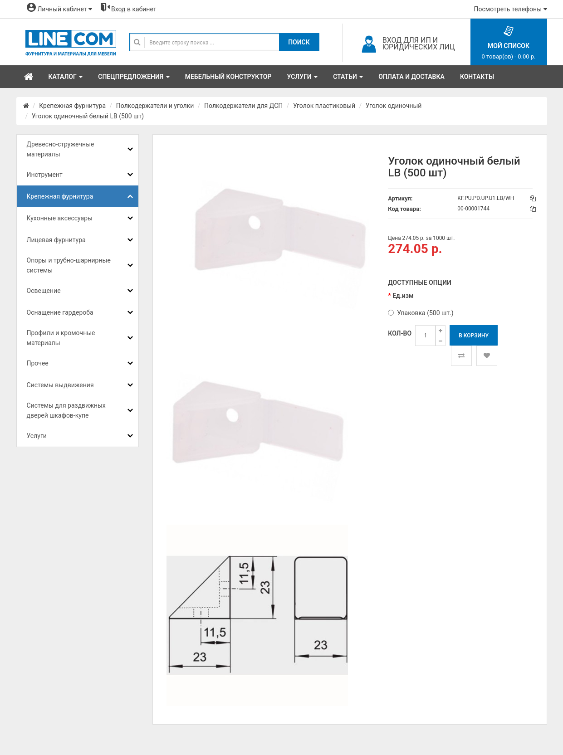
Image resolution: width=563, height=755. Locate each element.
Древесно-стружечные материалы (60, 149)
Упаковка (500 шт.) (420, 313)
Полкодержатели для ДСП (243, 105)
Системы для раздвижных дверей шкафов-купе (66, 410)
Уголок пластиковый (324, 105)
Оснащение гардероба (60, 312)
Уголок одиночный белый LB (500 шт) (88, 116)
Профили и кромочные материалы (61, 337)
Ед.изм (402, 295)
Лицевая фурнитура (56, 240)
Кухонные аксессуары (60, 218)
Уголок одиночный (394, 105)
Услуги (37, 435)
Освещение (44, 290)
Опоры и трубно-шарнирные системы (69, 265)
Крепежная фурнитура (72, 105)
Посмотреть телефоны (510, 9)
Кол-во (399, 333)
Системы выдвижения (60, 385)
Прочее (38, 363)
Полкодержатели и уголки (155, 105)
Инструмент (45, 174)
